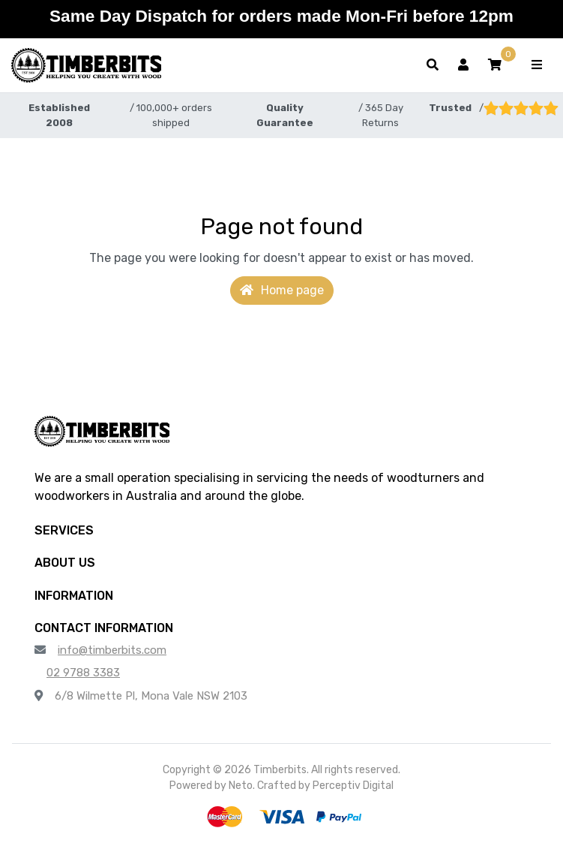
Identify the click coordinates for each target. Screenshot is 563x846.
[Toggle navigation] (537, 65)
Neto (241, 785)
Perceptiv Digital (353, 785)
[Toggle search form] (432, 65)
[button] (494, 65)
